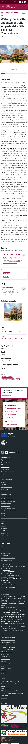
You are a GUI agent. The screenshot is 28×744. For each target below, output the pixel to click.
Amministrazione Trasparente (8, 637)
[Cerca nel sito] (24, 6)
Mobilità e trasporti (5, 506)
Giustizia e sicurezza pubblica (8, 501)
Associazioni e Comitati (6, 560)
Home (2, 12)
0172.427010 (6, 568)
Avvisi (2, 538)
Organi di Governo (5, 460)
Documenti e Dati (5, 467)
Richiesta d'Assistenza (6, 652)
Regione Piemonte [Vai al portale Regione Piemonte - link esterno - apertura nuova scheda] (5, 1)
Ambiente (3, 484)
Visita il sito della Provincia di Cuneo (10, 684)
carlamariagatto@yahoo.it (10, 628)
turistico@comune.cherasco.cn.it (10, 263)
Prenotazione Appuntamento (8, 647)
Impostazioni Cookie (6, 664)
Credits (2, 666)
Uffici (2, 464)
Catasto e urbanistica (6, 494)
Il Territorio (3, 551)
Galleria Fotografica (5, 553)
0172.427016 (6, 570)
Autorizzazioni (4, 492)
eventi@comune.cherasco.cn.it (13, 261)
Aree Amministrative (6, 462)
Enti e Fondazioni (5, 469)
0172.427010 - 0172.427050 (15, 260)
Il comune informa (5, 535)
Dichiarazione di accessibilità (8, 640)
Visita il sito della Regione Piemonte (10, 681)
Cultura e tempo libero (6, 496)
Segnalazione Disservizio (7, 649)
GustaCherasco (4, 696)
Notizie (2, 524)
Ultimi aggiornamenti (6, 668)
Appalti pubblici (4, 489)
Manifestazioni (4, 528)
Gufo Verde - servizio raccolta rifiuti (9, 691)
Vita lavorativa (4, 515)
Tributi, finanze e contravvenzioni (9, 511)
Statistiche (3, 671)
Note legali (3, 661)
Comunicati (3, 526)
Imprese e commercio (6, 503)
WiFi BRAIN (4, 698)
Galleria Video (4, 555)
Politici (2, 474)
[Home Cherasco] (13, 6)
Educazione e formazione (7, 499)
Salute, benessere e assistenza (8, 508)
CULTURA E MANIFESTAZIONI (11, 255)
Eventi (15, 12)
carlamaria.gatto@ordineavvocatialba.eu (13, 630)
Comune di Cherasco (7, 287)
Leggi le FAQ (4, 645)
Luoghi (2, 548)
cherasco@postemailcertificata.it (12, 575)
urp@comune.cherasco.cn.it (11, 577)
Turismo (3, 513)
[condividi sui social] (4, 37)
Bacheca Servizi (5, 654)
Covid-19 (3, 531)
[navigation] (3, 6)
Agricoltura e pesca (5, 482)
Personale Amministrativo (7, 472)
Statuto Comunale (5, 656)
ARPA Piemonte (5, 688)
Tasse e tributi (4, 533)
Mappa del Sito (4, 673)
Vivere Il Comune (9, 12)
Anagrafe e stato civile (6, 487)
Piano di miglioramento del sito (8, 642)
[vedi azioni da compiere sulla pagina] (12, 37)
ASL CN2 (3, 686)
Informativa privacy (5, 659)
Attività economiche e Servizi (8, 558)
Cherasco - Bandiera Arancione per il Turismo (12, 693)
